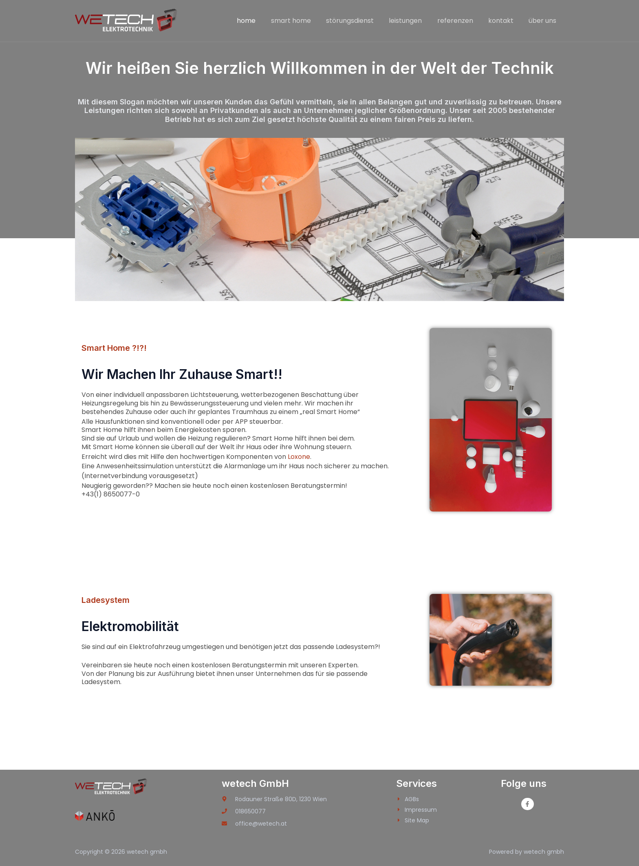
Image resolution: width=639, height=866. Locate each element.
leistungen (413, 20)
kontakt (504, 20)
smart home (303, 20)
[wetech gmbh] (127, 20)
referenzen (460, 20)
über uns (543, 20)
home (260, 20)
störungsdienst (359, 20)
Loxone (299, 456)
